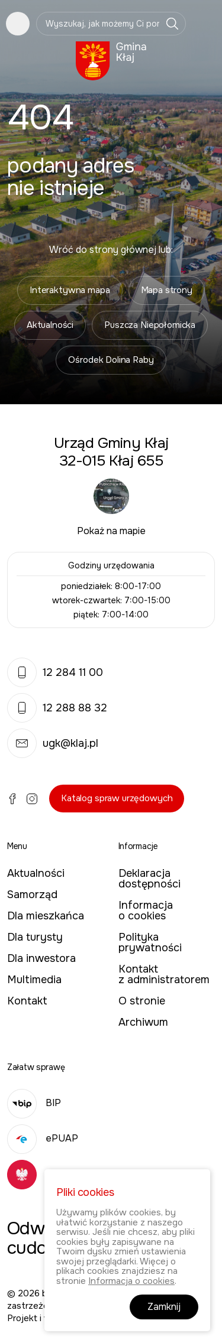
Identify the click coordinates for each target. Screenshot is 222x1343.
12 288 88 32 (57, 708)
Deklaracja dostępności (149, 878)
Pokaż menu (18, 23)
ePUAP (42, 1138)
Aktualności (50, 325)
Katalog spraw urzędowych (116, 798)
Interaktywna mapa (70, 290)
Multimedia (34, 979)
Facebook (12, 799)
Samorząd (32, 894)
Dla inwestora (41, 958)
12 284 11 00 (55, 672)
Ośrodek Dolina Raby (110, 360)
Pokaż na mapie (111, 531)
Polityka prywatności (150, 942)
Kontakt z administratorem (164, 974)
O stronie (141, 1001)
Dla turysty (35, 937)
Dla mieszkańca (45, 915)
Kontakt (27, 1001)
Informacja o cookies (145, 910)
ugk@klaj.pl (52, 743)
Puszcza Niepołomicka (149, 325)
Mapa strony (166, 290)
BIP (34, 1103)
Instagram (32, 799)
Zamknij (164, 1306)
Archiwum (143, 1022)
